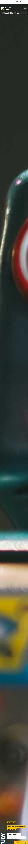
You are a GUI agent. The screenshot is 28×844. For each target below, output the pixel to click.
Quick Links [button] (18, 1)
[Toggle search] (25, 2)
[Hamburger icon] (25, 8)
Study (3, 12)
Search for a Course (11, 12)
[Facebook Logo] (22, 843)
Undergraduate (6, 13)
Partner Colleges (15, 13)
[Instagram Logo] (25, 843)
